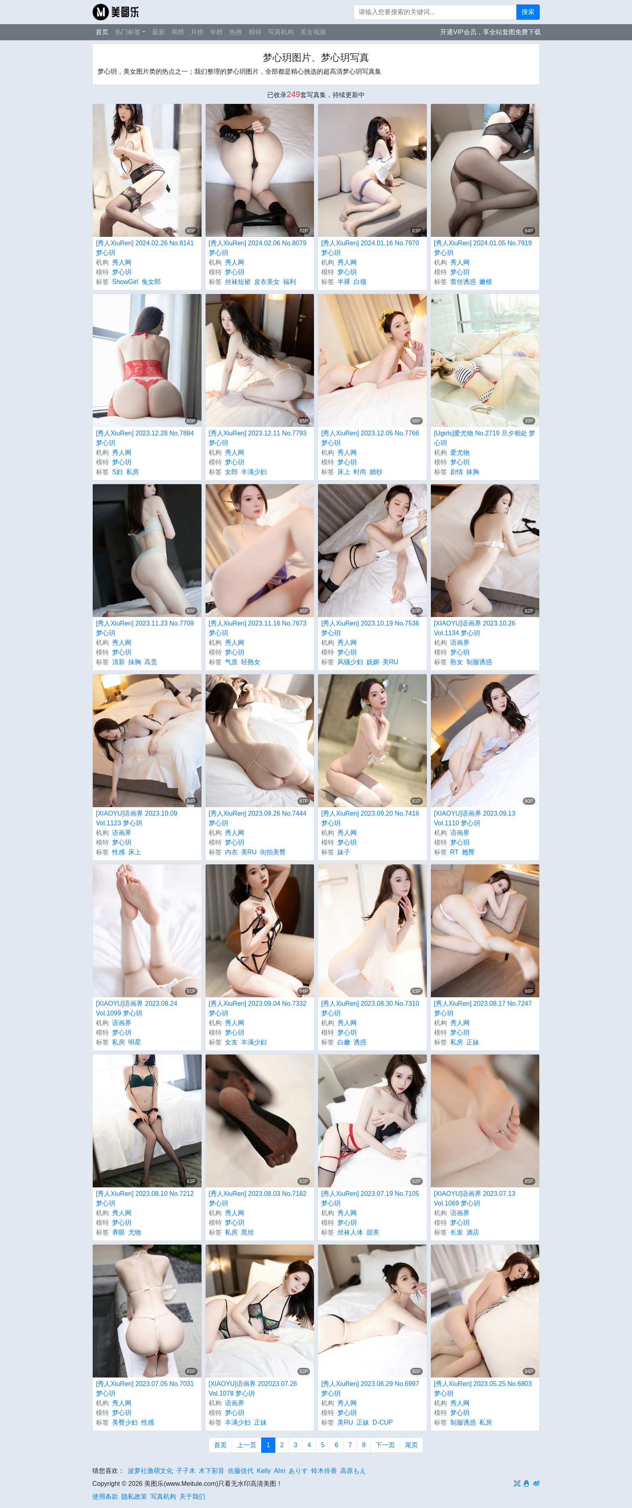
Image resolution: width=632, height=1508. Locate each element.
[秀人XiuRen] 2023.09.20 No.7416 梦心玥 (370, 818)
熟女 (456, 662)
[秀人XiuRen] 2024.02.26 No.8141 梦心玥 (145, 248)
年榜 (216, 32)
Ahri (279, 1470)
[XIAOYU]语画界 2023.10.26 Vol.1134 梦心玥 (475, 628)
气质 (231, 662)
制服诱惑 (479, 662)
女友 (231, 1042)
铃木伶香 (324, 1470)
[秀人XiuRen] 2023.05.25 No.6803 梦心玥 (483, 1388)
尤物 (134, 1232)
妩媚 (372, 662)
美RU (390, 662)
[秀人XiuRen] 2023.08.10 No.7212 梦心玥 (145, 1198)
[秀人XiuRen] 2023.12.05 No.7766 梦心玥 (370, 438)
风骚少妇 (350, 662)
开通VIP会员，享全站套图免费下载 (490, 32)
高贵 (150, 662)
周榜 (177, 32)
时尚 (359, 471)
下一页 (385, 1445)
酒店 (472, 1232)
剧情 (456, 471)
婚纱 (376, 471)
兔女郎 (151, 281)
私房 (132, 471)
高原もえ (353, 1470)
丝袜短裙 (238, 281)
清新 (118, 662)
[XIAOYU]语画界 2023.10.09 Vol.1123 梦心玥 (136, 818)
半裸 (343, 281)
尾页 (411, 1445)
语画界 (460, 642)
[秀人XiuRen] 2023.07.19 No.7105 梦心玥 (370, 1198)
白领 (359, 281)
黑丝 (247, 1232)
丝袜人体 (350, 1232)
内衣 (231, 852)
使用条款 (105, 1496)
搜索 (528, 11)
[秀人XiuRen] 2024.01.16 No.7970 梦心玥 (370, 248)
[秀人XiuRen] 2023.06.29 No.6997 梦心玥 (370, 1388)
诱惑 (359, 1042)
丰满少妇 (254, 471)
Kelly (264, 1470)
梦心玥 (121, 272)
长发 (456, 1232)
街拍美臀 (273, 852)
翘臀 (468, 852)
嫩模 (485, 281)
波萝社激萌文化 (150, 1470)
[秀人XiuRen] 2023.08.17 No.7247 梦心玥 (483, 1008)
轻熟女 (250, 662)
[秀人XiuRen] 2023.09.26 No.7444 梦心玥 (258, 818)
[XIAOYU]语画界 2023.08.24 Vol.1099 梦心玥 (136, 1008)
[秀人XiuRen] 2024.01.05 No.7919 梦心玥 (483, 248)
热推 (235, 32)
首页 (102, 32)
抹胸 (472, 471)
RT (454, 852)
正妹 (472, 1042)
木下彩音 (212, 1470)
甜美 (372, 1232)
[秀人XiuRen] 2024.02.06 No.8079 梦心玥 (258, 248)
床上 (343, 471)
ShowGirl (125, 281)
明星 (134, 1042)
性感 (118, 852)
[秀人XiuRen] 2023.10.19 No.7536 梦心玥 (370, 628)
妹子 (343, 852)
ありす (298, 1470)
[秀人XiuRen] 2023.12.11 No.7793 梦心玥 (258, 438)
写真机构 (281, 32)
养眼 (118, 1232)
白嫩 (343, 1042)
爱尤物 (460, 452)
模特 (255, 32)
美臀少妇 (125, 1422)
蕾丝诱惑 (463, 281)
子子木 (185, 1470)
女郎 (231, 471)
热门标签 (128, 32)
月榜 (197, 32)
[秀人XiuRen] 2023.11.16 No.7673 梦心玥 (258, 628)
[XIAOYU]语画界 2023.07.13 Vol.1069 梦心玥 (475, 1198)
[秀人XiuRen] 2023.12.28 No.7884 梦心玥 (145, 438)
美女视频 (313, 32)
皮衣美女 (267, 281)
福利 (289, 281)
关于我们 (192, 1496)
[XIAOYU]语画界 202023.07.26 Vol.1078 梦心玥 (253, 1388)
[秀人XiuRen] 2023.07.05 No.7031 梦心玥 (145, 1388)
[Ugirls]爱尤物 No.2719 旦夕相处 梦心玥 (485, 438)
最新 (158, 32)
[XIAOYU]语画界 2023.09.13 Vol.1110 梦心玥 (475, 818)
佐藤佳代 (241, 1470)
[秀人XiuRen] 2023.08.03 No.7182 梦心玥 (258, 1198)
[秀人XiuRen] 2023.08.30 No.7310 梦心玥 (370, 1008)
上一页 (246, 1445)
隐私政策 (134, 1496)
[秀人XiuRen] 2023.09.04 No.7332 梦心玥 (258, 1008)
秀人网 (121, 262)
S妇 (117, 471)
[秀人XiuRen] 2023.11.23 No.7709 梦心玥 (145, 628)
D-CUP (382, 1422)
